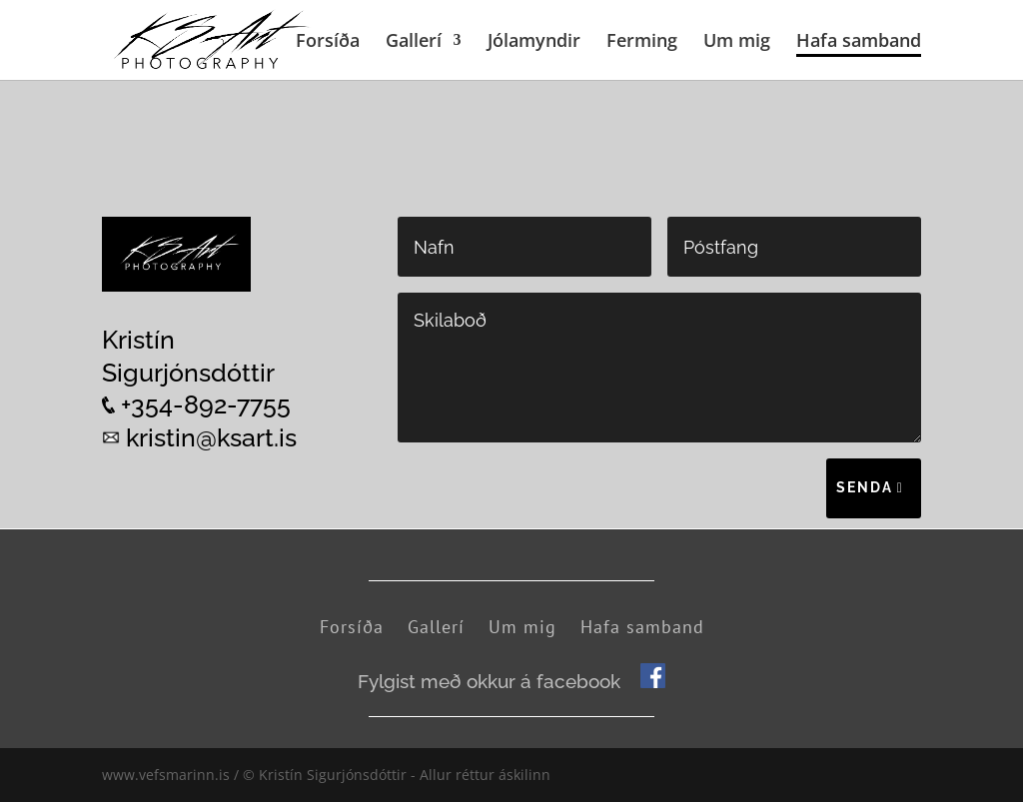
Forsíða (328, 42)
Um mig (736, 42)
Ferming (641, 42)
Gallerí (414, 42)
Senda (864, 487)
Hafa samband (858, 42)
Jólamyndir (534, 42)
